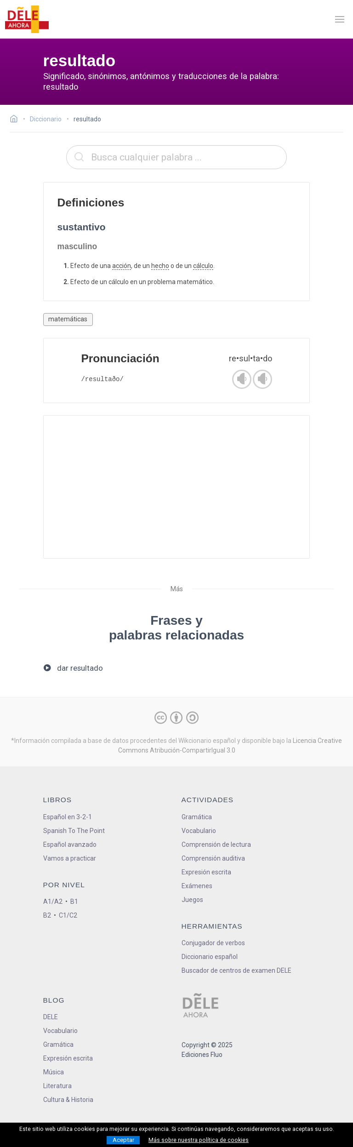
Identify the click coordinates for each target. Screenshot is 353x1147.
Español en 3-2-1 (67, 817)
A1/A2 (53, 901)
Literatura (57, 1086)
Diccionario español (210, 956)
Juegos (192, 899)
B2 (47, 915)
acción (121, 265)
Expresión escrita (206, 872)
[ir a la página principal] (26, 19)
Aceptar (123, 1139)
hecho (160, 265)
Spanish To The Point (74, 830)
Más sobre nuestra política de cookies (198, 1140)
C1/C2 (68, 915)
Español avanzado (70, 844)
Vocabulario (199, 830)
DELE (50, 1017)
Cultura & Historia (68, 1099)
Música (53, 1072)
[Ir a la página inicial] (16, 120)
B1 (74, 901)
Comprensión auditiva (213, 858)
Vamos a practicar (69, 858)
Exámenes (197, 886)
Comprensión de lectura (216, 844)
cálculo (203, 265)
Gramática (197, 817)
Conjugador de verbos (213, 943)
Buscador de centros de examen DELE (236, 970)
